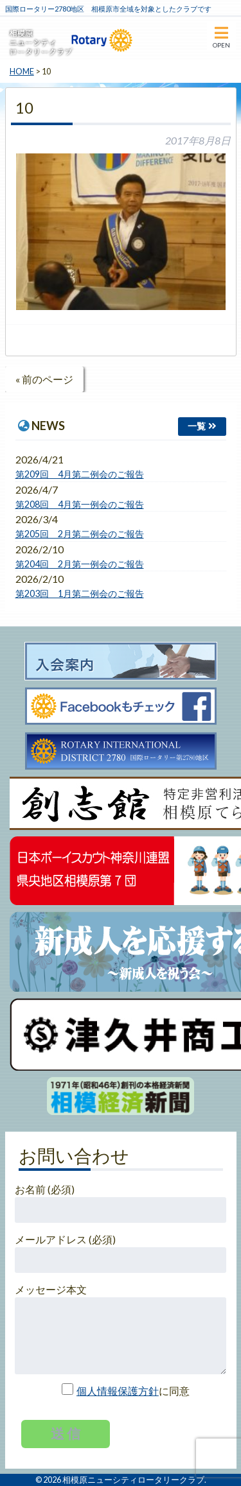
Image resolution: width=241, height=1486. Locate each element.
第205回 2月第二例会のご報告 (79, 533)
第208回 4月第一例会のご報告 (79, 504)
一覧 (197, 425)
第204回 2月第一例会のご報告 (79, 563)
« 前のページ (44, 379)
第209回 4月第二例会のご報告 (79, 474)
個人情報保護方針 (117, 1391)
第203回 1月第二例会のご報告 (79, 593)
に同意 (120, 1391)
